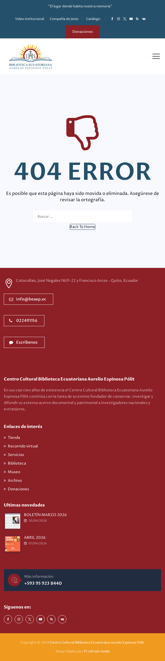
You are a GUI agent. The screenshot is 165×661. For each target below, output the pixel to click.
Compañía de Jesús (64, 19)
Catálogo (93, 19)
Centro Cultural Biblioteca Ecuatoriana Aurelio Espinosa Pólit (97, 642)
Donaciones (82, 31)
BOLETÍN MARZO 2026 (45, 515)
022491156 (23, 320)
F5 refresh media (96, 651)
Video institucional (29, 19)
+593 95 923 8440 (43, 583)
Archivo (15, 480)
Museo (14, 472)
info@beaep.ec (27, 299)
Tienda (14, 437)
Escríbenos (23, 342)
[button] (82, 227)
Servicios (16, 454)
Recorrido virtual (23, 446)
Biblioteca (17, 463)
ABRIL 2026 (35, 537)
